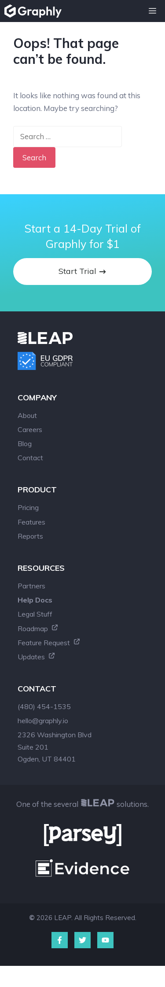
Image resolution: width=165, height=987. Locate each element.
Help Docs (35, 599)
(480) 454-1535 (44, 706)
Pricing (28, 507)
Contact (30, 457)
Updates (36, 656)
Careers (30, 429)
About (27, 415)
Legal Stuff (35, 614)
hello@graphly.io (43, 720)
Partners (31, 585)
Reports (30, 536)
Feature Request (49, 642)
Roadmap (38, 628)
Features (31, 522)
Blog (25, 443)
